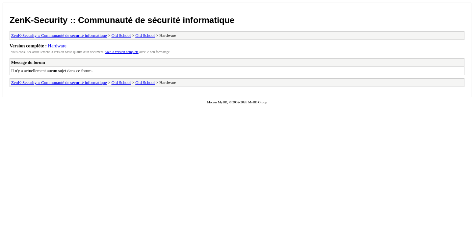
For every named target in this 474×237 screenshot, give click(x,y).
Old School (121, 35)
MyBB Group (257, 102)
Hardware (57, 45)
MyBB (222, 102)
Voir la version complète (122, 52)
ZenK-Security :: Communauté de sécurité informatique (122, 20)
